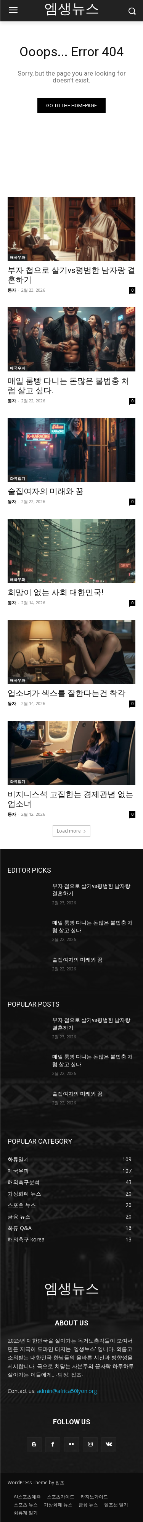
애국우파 (17, 257)
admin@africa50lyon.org (67, 1390)
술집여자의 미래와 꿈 (46, 491)
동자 (12, 290)
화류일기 (17, 478)
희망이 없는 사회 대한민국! (55, 592)
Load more (71, 831)
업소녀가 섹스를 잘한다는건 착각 (66, 693)
